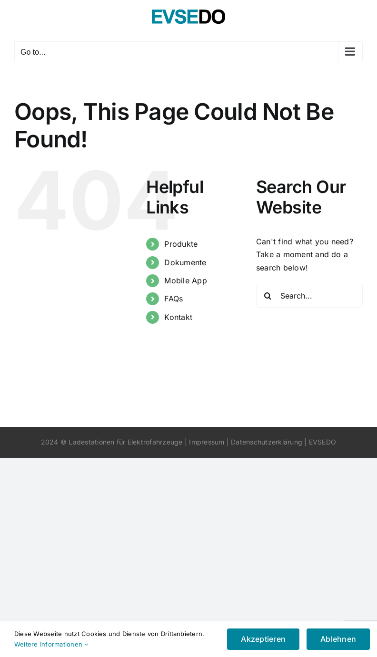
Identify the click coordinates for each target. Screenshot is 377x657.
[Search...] (309, 296)
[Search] (268, 296)
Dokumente (185, 262)
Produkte (181, 244)
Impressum (206, 442)
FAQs (173, 298)
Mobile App (185, 280)
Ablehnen (338, 639)
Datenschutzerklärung (266, 442)
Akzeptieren (263, 639)
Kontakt (178, 317)
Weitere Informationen (51, 644)
